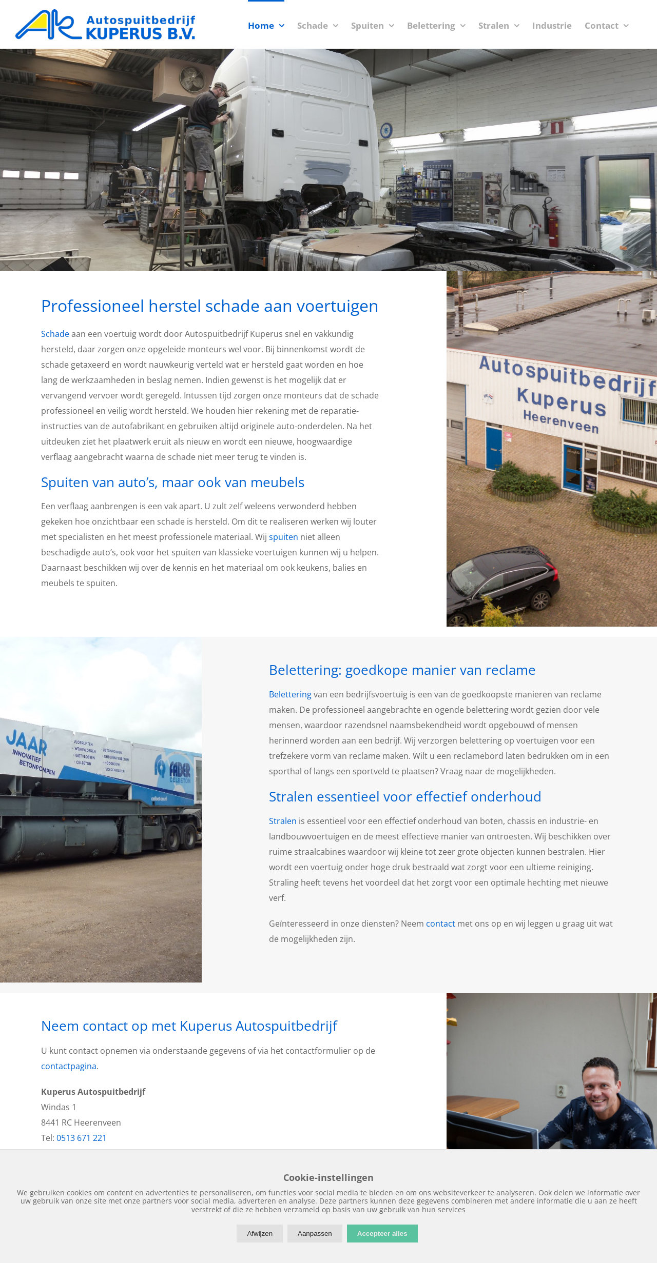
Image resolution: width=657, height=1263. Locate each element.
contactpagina (68, 1066)
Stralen (283, 821)
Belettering (290, 694)
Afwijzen (260, 1233)
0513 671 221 (81, 1138)
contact (440, 923)
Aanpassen (315, 1233)
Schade (55, 333)
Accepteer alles (382, 1233)
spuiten (283, 537)
